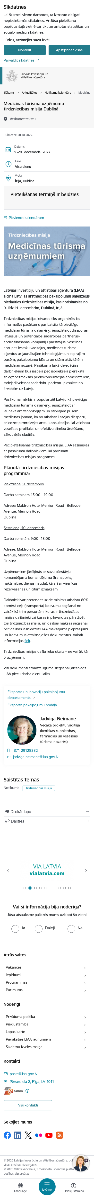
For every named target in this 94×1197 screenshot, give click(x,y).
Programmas (16, 982)
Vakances (13, 967)
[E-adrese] (13, 1091)
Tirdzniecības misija (39, 788)
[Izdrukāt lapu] (47, 811)
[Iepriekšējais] (8, 870)
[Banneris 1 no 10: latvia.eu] (47, 870)
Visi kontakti (28, 1105)
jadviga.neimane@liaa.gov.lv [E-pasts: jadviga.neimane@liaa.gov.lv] (35, 756)
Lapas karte (15, 1031)
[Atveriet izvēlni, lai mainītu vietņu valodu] (20, 1188)
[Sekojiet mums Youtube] (49, 1135)
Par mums (14, 990)
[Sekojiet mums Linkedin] (17, 1135)
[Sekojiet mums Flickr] (38, 1135)
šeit (27, 640)
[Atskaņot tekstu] (23, 119)
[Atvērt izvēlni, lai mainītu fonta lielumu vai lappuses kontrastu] (73, 1188)
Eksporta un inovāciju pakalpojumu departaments (36, 694)
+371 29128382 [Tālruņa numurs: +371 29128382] (25, 750)
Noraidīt (24, 50)
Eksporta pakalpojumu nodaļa (32, 705)
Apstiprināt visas (69, 50)
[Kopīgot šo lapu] (47, 821)
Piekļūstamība (17, 1024)
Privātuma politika (20, 1016)
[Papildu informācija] (27, 1091)
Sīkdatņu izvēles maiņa (24, 1046)
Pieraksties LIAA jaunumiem (28, 1039)
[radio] (18, 928)
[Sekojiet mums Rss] (59, 1135)
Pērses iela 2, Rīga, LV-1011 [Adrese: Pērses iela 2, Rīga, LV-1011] (32, 1081)
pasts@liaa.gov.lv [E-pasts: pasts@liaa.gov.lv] (23, 1073)
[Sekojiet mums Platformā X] (28, 1135)
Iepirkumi (13, 974)
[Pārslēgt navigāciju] (47, 1186)
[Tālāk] (86, 870)
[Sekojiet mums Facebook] (7, 1135)
